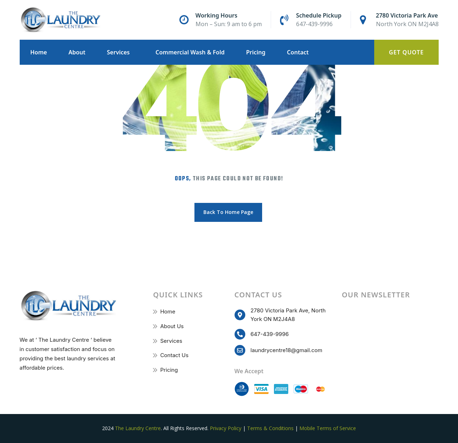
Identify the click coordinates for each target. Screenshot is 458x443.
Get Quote (406, 52)
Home (38, 52)
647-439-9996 (314, 24)
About (76, 52)
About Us (172, 326)
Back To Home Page (228, 212)
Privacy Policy (225, 428)
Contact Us (174, 355)
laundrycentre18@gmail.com (287, 350)
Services (118, 52)
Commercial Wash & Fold (190, 52)
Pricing (255, 52)
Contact (298, 52)
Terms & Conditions (270, 428)
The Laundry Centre (138, 428)
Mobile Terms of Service (327, 428)
